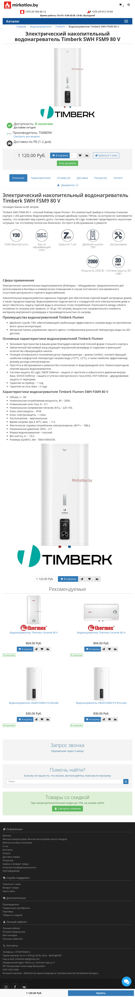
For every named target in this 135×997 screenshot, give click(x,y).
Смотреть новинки (67, 808)
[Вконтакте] (25, 986)
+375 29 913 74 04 (102, 11)
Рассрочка (101, 178)
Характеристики (40, 178)
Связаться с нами (12, 884)
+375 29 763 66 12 (35, 11)
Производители (11, 904)
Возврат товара (11, 887)
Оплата (118, 178)
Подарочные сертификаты (16, 908)
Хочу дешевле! (67, 163)
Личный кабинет (11, 928)
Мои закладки (10, 935)
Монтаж (7, 835)
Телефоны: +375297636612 (16, 951)
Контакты (8, 849)
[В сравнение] (87, 155)
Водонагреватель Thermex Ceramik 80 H (101, 632)
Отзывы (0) (63, 178)
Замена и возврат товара (16, 863)
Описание (18, 178)
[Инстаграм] (7, 986)
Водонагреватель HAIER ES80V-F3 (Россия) (101, 703)
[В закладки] (80, 155)
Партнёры (8, 911)
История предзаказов (14, 931)
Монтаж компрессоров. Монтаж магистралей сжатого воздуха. (35, 839)
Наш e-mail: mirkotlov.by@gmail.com (21, 959)
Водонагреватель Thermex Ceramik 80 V (34, 632)
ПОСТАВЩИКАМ (11, 871)
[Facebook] (16, 986)
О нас (5, 846)
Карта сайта (9, 891)
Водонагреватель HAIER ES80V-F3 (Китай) (33, 703)
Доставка (82, 178)
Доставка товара (11, 856)
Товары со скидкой (12, 915)
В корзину (60, 155)
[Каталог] (126, 21)
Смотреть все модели (27, 136)
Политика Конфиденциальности (19, 867)
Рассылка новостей (12, 938)
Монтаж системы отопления (17, 842)
